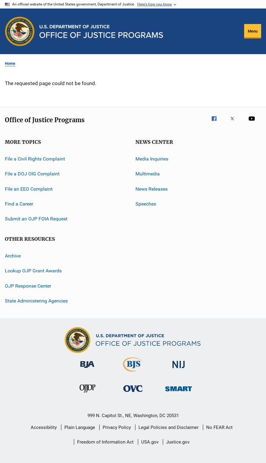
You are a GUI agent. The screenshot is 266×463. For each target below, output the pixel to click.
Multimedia (147, 174)
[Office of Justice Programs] (20, 31)
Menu (252, 31)
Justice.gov (177, 442)
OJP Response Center (28, 286)
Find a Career (19, 204)
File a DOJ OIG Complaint (32, 174)
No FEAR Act (219, 427)
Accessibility (44, 427)
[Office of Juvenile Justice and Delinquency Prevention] (87, 394)
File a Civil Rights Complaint (35, 159)
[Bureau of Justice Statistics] (133, 373)
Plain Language (79, 427)
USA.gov (150, 442)
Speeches (145, 204)
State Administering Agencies (36, 301)
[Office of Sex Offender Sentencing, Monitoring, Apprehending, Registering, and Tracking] (178, 392)
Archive (13, 256)
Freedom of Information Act (105, 442)
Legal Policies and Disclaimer (168, 427)
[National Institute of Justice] (178, 369)
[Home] (101, 31)
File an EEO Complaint (29, 189)
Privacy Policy (117, 427)
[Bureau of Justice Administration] (87, 369)
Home (10, 63)
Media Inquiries (151, 159)
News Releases (151, 189)
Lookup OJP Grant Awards (33, 271)
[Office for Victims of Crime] (133, 393)
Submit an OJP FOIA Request (36, 219)
